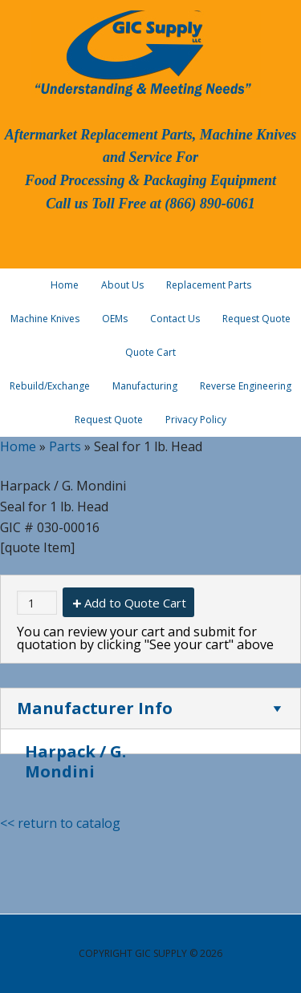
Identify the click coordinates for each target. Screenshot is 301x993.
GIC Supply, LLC (141, 52)
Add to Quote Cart (135, 603)
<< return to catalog (60, 823)
